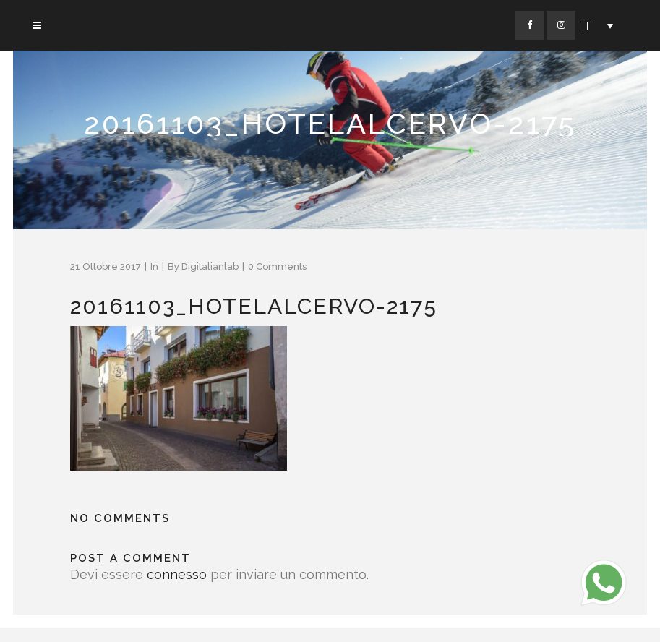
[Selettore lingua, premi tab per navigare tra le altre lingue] (597, 26)
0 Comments (277, 266)
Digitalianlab (210, 266)
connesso (177, 574)
